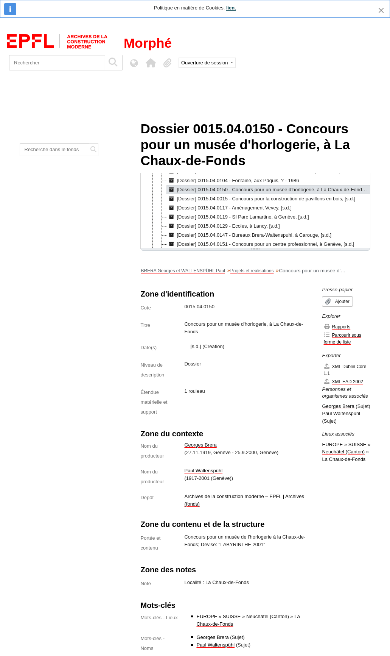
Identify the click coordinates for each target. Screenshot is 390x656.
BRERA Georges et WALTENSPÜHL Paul (183, 270)
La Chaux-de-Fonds (343, 459)
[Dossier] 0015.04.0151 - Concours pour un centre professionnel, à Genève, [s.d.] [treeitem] (260, 244)
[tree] (255, 211)
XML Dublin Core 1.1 (344, 370)
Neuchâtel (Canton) (267, 616)
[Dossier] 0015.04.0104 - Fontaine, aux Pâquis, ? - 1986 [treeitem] (233, 180)
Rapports (336, 327)
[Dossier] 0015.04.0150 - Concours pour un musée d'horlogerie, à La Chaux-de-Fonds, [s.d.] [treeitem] (268, 189)
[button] (150, 62)
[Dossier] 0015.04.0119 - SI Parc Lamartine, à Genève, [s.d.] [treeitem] (238, 217)
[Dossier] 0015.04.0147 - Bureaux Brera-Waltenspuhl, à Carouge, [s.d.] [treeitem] (249, 235)
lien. (231, 8)
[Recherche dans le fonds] (54, 150)
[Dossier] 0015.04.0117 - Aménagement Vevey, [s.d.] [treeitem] (229, 207)
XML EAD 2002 (343, 381)
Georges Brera (200, 445)
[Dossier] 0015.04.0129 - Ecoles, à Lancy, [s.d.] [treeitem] (223, 226)
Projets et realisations (252, 270)
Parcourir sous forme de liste (342, 338)
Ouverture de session (205, 63)
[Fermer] (381, 10)
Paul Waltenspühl (203, 470)
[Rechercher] (57, 62)
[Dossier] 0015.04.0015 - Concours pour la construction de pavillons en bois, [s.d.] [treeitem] (261, 198)
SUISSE (232, 616)
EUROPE (206, 616)
